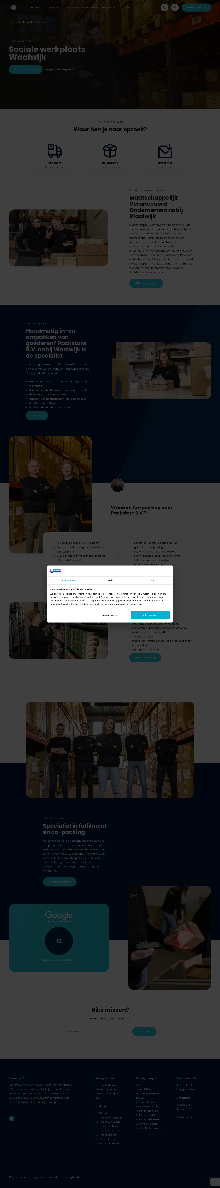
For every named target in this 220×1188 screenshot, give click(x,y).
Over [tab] (152, 580)
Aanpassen (109, 615)
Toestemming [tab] (68, 580)
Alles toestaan (150, 615)
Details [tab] (110, 580)
